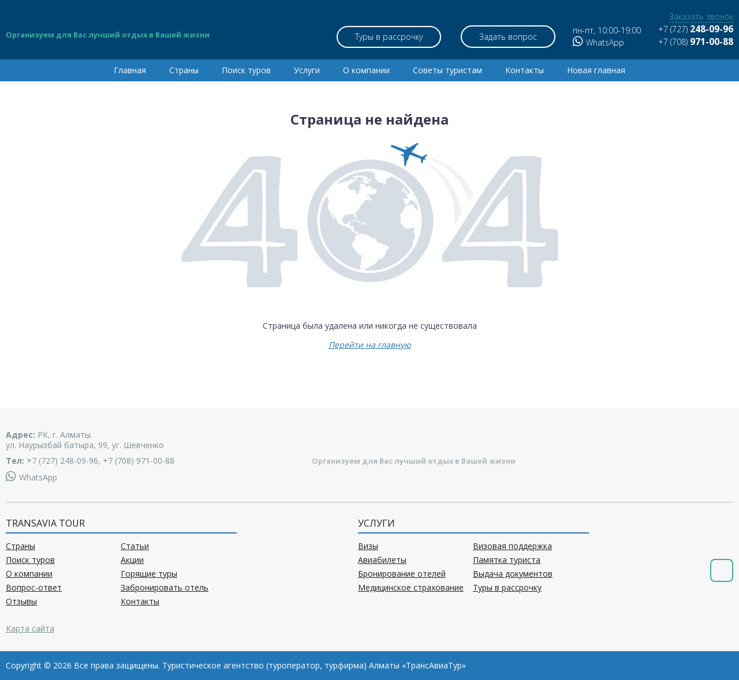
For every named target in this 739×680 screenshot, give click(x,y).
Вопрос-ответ (34, 588)
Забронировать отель (164, 588)
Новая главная (596, 70)
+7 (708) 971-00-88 (138, 460)
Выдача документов (513, 574)
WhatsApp (598, 42)
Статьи (135, 546)
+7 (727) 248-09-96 (62, 460)
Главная (130, 70)
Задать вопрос (508, 36)
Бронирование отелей (402, 574)
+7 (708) (695, 41)
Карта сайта (30, 628)
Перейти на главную (370, 344)
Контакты (524, 70)
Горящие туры (149, 574)
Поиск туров (246, 70)
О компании (366, 70)
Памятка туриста (506, 560)
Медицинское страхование (411, 588)
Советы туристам (447, 70)
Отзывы (21, 601)
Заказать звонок (701, 17)
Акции (132, 560)
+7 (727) (695, 29)
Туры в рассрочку (389, 36)
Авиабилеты (382, 560)
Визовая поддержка (512, 546)
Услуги (307, 70)
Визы (368, 546)
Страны (184, 70)
